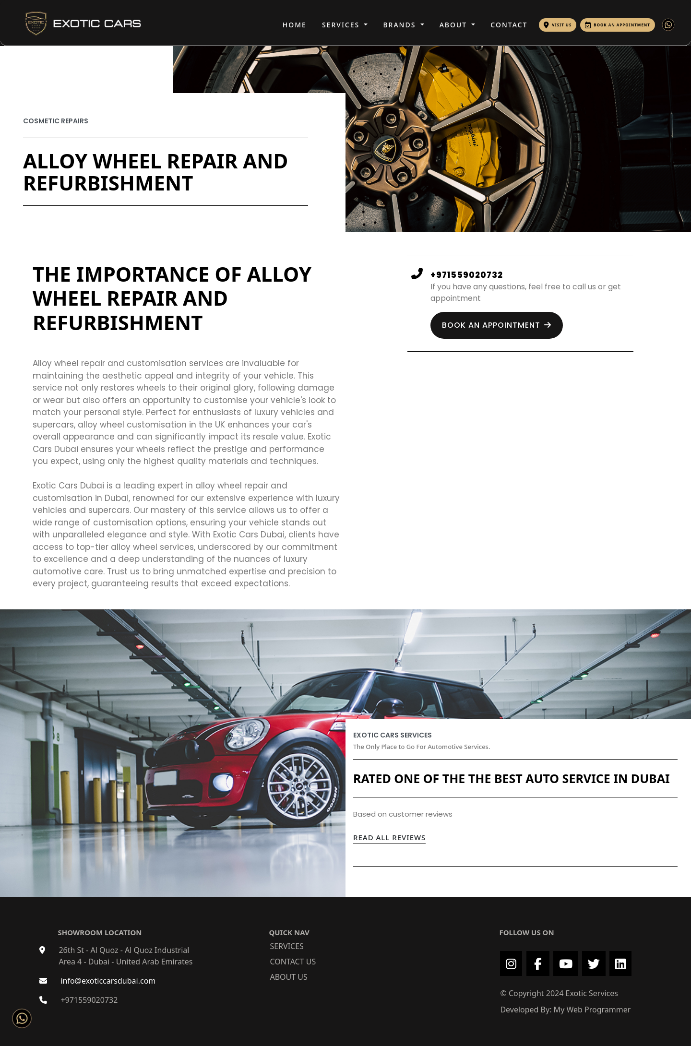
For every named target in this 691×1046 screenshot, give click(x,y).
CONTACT (508, 24)
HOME (295, 24)
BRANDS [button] (400, 24)
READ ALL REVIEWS (389, 837)
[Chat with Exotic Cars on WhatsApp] (668, 25)
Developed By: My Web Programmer (565, 1009)
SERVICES (342, 24)
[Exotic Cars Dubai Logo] (74, 22)
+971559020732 (89, 1000)
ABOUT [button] (455, 24)
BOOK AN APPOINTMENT (622, 24)
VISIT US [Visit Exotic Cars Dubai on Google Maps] (562, 24)
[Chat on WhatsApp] (19, 1016)
